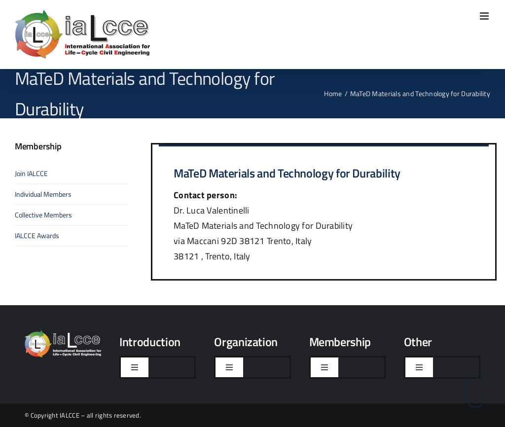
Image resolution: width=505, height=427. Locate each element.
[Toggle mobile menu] (485, 16)
